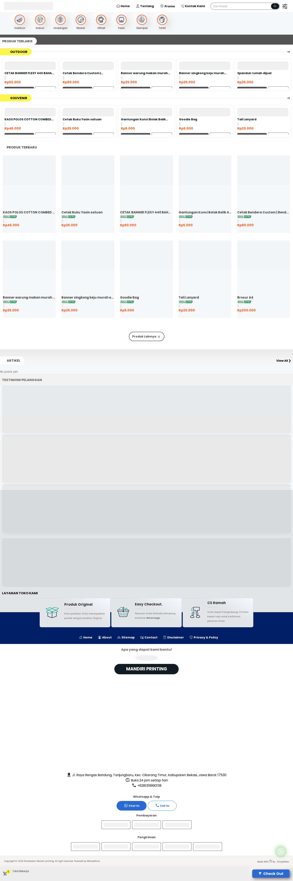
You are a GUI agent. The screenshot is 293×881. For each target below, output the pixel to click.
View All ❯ (283, 361)
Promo (167, 6)
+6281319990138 (147, 785)
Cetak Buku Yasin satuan (82, 119)
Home (123, 6)
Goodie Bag (188, 119)
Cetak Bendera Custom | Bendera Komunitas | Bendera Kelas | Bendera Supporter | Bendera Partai (86, 73)
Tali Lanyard (246, 119)
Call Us (162, 805)
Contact (148, 637)
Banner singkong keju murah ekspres (201, 73)
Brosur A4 (245, 297)
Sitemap (126, 637)
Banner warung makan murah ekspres (144, 73)
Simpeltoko (283, 861)
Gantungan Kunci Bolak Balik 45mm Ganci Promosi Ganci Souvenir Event (143, 119)
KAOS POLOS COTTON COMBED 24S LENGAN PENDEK (27, 119)
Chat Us (131, 805)
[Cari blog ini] (245, 6)
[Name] (275, 6)
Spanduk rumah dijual (254, 73)
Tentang (145, 6)
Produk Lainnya (146, 336)
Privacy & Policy (204, 637)
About (105, 637)
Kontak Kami (193, 6)
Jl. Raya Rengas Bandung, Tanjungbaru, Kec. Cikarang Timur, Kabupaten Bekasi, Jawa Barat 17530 (146, 775)
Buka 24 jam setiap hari (146, 780)
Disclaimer (173, 637)
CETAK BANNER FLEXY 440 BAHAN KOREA (29, 73)
